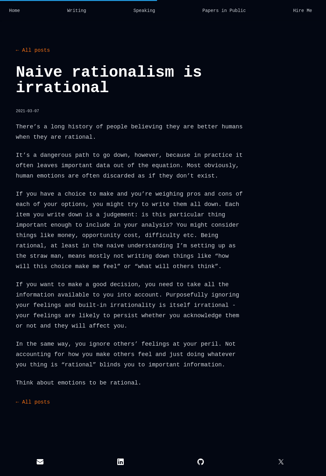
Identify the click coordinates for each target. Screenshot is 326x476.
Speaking (144, 10)
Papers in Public (224, 10)
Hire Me (302, 10)
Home (14, 10)
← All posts (33, 50)
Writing (76, 10)
